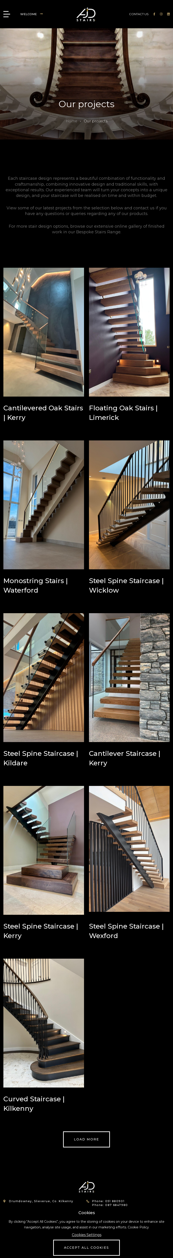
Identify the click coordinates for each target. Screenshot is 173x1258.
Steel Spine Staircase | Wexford (126, 931)
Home (71, 121)
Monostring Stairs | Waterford (35, 585)
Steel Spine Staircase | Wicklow (126, 585)
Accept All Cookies (86, 1248)
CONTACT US (139, 14)
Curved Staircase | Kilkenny (34, 1104)
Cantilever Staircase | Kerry (124, 758)
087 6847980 (116, 1205)
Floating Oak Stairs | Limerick (123, 413)
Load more (86, 1139)
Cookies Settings (86, 1235)
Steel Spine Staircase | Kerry (40, 931)
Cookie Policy (138, 1227)
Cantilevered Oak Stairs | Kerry (43, 413)
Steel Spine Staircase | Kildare (40, 758)
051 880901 (114, 1201)
